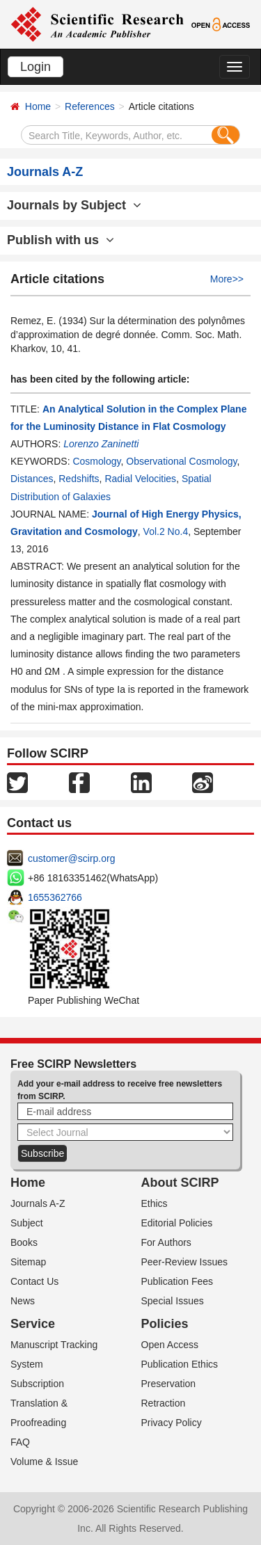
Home (38, 106)
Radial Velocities (140, 478)
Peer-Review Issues (184, 1261)
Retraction (163, 1403)
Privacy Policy (171, 1422)
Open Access (170, 1344)
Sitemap (28, 1261)
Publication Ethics (180, 1364)
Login (35, 67)
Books (24, 1242)
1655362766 (55, 897)
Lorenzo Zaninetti (101, 443)
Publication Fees (177, 1281)
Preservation (168, 1383)
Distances (31, 478)
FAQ (20, 1442)
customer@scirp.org (71, 858)
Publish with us (60, 240)
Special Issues (172, 1300)
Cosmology (96, 461)
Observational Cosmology (181, 461)
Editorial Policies (177, 1222)
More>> (227, 279)
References (90, 106)
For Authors (166, 1242)
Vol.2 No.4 (166, 531)
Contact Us (34, 1281)
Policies (165, 1324)
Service (32, 1324)
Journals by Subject (74, 205)
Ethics (154, 1203)
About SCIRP (180, 1183)
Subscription (37, 1383)
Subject (26, 1222)
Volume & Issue (44, 1461)
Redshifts (78, 478)
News (22, 1300)
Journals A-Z (37, 1203)
